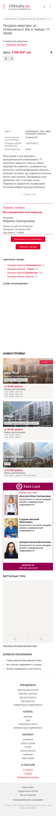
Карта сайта (28, 787)
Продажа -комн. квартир (20, 276)
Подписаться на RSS (28, 791)
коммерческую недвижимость (28, 705)
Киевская (41, 134)
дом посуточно (28, 701)
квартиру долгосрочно (28, 690)
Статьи (28, 747)
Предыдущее (15, 639)
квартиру (28, 716)
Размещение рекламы (28, 777)
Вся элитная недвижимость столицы (24, 664)
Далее (40, 639)
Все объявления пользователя (22, 212)
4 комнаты (31, 137)
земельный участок (28, 724)
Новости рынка (28, 743)
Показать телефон (14, 207)
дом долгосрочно (28, 697)
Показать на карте (16, 44)
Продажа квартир (27, 19)
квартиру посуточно (28, 693)
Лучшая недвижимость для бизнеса (23, 669)
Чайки (50, 19)
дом (28, 720)
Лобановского (32, 131)
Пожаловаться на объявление (28, 239)
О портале (28, 770)
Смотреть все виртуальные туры (20, 646)
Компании (28, 754)
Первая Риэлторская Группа (32, 805)
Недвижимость (11, 19)
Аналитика (28, 739)
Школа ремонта (28, 750)
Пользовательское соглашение (28, 800)
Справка (28, 773)
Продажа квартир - (20, 269)
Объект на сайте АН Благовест (18, 226)
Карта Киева (28, 758)
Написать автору (28, 246)
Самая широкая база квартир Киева (23, 660)
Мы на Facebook (28, 795)
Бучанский (41, 19)
